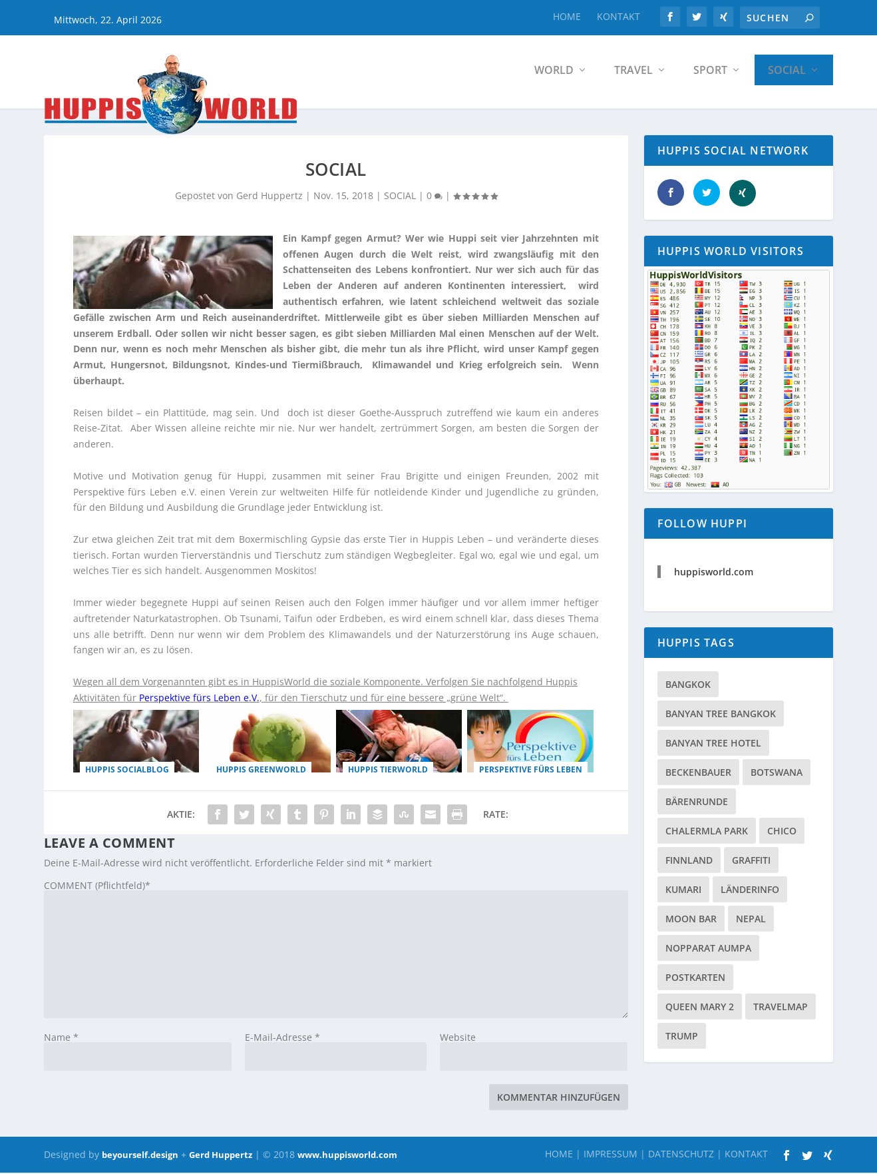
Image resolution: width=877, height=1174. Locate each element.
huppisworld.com (713, 575)
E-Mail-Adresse (282, 1040)
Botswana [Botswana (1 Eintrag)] (776, 775)
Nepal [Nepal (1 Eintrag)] (751, 922)
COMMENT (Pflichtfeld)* (97, 888)
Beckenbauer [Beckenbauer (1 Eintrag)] (698, 775)
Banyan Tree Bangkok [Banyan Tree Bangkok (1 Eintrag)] (720, 717)
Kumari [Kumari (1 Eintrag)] (683, 892)
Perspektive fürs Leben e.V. (199, 701)
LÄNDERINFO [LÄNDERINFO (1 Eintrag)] (750, 892)
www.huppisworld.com (347, 1158)
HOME (567, 16)
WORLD (554, 73)
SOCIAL (787, 73)
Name (61, 1040)
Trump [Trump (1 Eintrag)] (681, 1039)
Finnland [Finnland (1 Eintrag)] (689, 863)
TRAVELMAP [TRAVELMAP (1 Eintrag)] (780, 1010)
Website (458, 1040)
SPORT (710, 73)
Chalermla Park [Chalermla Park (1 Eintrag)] (706, 834)
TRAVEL (633, 73)
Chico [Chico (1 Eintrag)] (781, 834)
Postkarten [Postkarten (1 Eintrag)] (695, 980)
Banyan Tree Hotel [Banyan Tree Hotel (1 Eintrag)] (713, 746)
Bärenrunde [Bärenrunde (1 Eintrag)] (696, 804)
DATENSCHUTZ (681, 1157)
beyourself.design (140, 1158)
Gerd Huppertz (220, 1158)
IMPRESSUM (610, 1157)
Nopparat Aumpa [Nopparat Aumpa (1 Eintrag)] (708, 951)
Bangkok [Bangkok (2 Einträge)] (688, 687)
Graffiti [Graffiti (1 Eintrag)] (751, 863)
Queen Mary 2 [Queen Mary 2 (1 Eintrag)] (699, 1010)
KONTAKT (618, 16)
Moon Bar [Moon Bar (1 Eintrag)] (691, 922)
